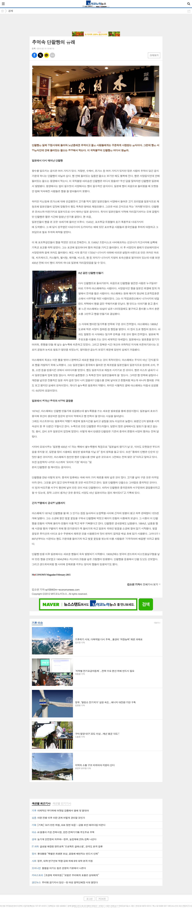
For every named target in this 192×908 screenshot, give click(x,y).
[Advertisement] (96, 23)
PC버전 (102, 898)
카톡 (46, 55)
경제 (10, 11)
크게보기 (154, 55)
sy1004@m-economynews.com (62, 589)
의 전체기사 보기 (142, 584)
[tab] (41, 804)
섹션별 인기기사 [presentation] (61, 803)
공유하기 (189, 11)
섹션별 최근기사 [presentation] (41, 803)
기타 (52, 55)
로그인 (89, 898)
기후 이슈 (37, 623)
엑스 (40, 55)
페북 (34, 55)
